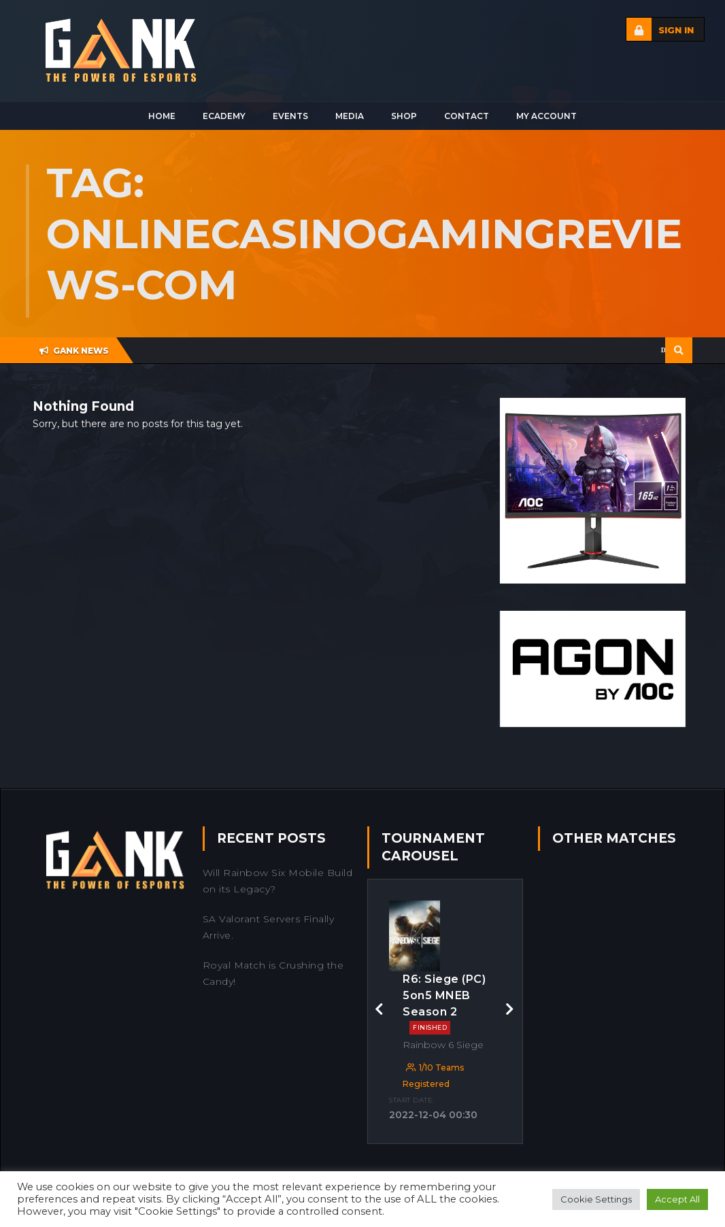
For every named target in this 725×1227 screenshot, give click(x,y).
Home (161, 116)
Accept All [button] (677, 1199)
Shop (404, 116)
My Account (546, 116)
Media (349, 116)
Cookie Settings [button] (596, 1199)
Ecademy (224, 116)
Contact (466, 116)
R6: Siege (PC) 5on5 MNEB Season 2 (444, 1004)
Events (290, 116)
